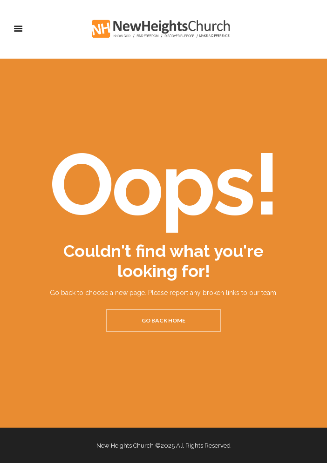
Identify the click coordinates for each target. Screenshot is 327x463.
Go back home (163, 320)
